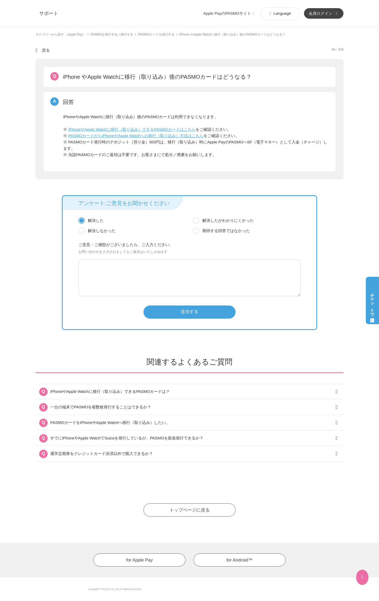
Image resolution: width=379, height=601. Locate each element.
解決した (96, 220)
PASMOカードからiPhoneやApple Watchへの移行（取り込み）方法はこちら (135, 135)
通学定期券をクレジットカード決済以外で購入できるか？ (101, 453)
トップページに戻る (189, 510)
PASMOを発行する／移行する (112, 34)
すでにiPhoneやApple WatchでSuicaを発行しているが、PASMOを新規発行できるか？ (126, 438)
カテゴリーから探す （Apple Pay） (61, 34)
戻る (46, 50)
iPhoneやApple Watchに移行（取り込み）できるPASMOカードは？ (110, 391)
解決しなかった (102, 230)
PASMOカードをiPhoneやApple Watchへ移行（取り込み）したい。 (110, 422)
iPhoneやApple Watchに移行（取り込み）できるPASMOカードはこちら (132, 129)
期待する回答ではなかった (226, 230)
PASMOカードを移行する (156, 34)
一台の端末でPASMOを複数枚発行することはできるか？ (100, 407)
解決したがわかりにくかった (228, 220)
